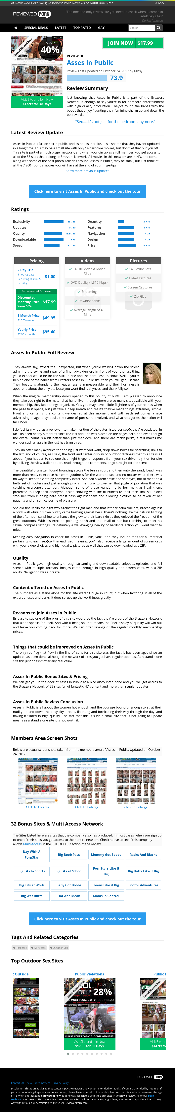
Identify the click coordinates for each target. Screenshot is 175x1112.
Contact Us (17, 1083)
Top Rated (82, 28)
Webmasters (42, 1083)
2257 (29, 1083)
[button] (68, 1054)
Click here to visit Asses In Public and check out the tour (87, 191)
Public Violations (89, 974)
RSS (159, 3)
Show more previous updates (87, 171)
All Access (38, 948)
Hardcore (20, 948)
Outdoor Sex (59, 948)
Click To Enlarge (37, 807)
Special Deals (36, 28)
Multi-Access (32, 844)
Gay (101, 28)
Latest (60, 28)
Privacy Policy (60, 1083)
